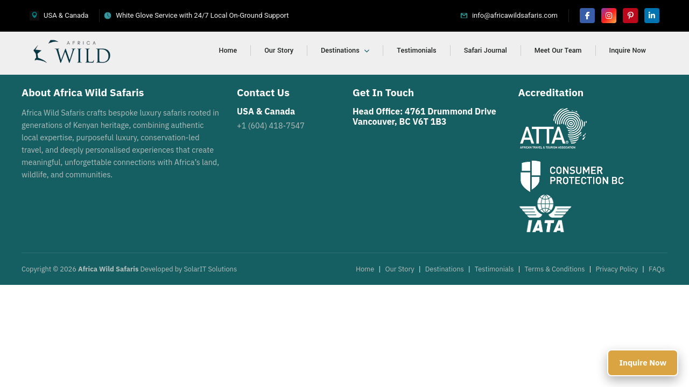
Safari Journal (485, 50)
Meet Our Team (558, 50)
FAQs (657, 269)
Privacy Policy (616, 269)
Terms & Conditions (555, 269)
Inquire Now (627, 50)
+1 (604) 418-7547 (271, 125)
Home (228, 50)
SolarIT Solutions (210, 269)
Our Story (278, 50)
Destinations (345, 50)
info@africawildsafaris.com (515, 15)
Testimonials (416, 50)
